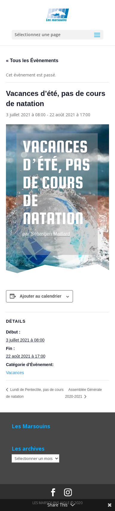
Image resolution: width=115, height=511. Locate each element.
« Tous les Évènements (32, 60)
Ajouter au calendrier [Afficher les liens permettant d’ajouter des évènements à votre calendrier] (40, 296)
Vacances (15, 372)
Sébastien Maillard (50, 233)
